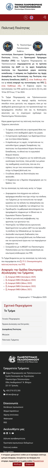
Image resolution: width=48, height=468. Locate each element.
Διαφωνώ (30, 465)
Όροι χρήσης (8, 452)
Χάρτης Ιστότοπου (11, 415)
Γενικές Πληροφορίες (11, 319)
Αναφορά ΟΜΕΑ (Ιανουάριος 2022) (22, 286)
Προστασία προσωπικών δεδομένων (18, 443)
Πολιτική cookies (10, 447)
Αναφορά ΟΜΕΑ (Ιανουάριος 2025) (22, 277)
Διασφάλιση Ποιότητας (11, 329)
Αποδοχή (17, 465)
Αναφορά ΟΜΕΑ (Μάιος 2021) (20, 289)
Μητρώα (5, 335)
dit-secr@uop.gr (12, 394)
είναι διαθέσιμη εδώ (37, 80)
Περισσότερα (38, 462)
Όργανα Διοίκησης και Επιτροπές (15, 324)
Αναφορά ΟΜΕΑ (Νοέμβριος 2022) (22, 280)
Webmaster (8, 419)
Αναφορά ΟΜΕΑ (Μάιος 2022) (20, 283)
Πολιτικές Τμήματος (10, 340)
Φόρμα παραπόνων (11, 411)
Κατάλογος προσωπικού (13, 407)
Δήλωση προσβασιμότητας (14, 439)
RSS (5, 422)
